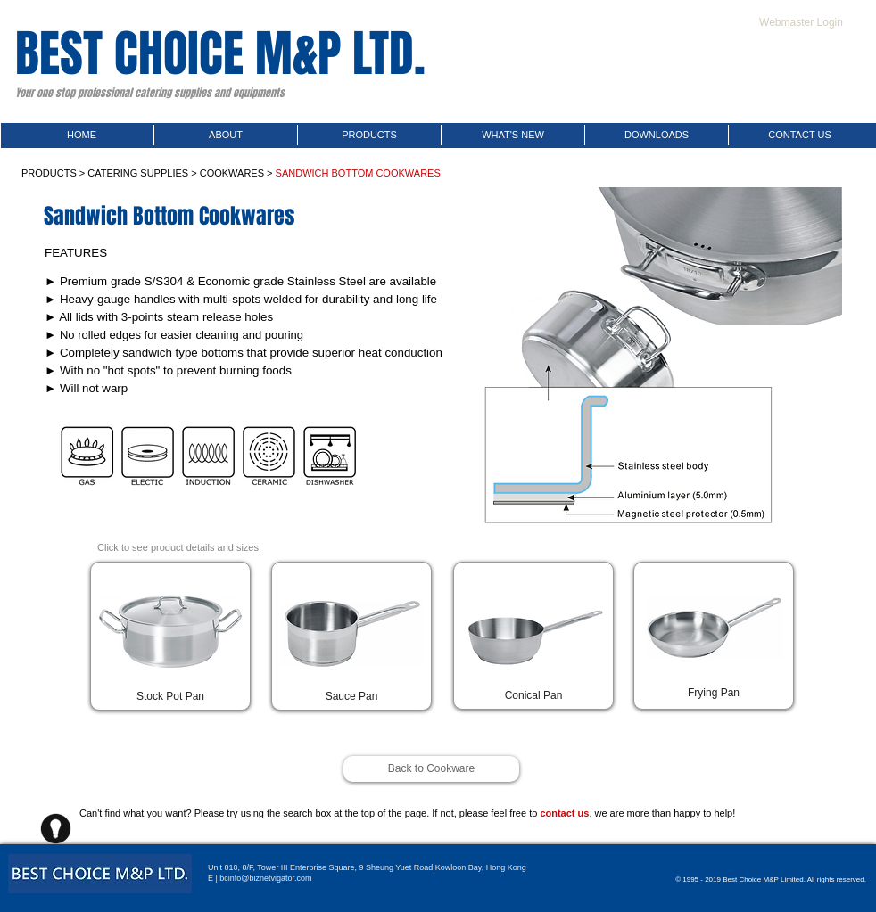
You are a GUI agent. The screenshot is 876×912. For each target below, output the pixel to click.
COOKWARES (232, 173)
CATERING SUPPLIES (137, 173)
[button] (171, 696)
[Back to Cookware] (431, 769)
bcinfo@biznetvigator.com (265, 878)
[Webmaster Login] (801, 22)
